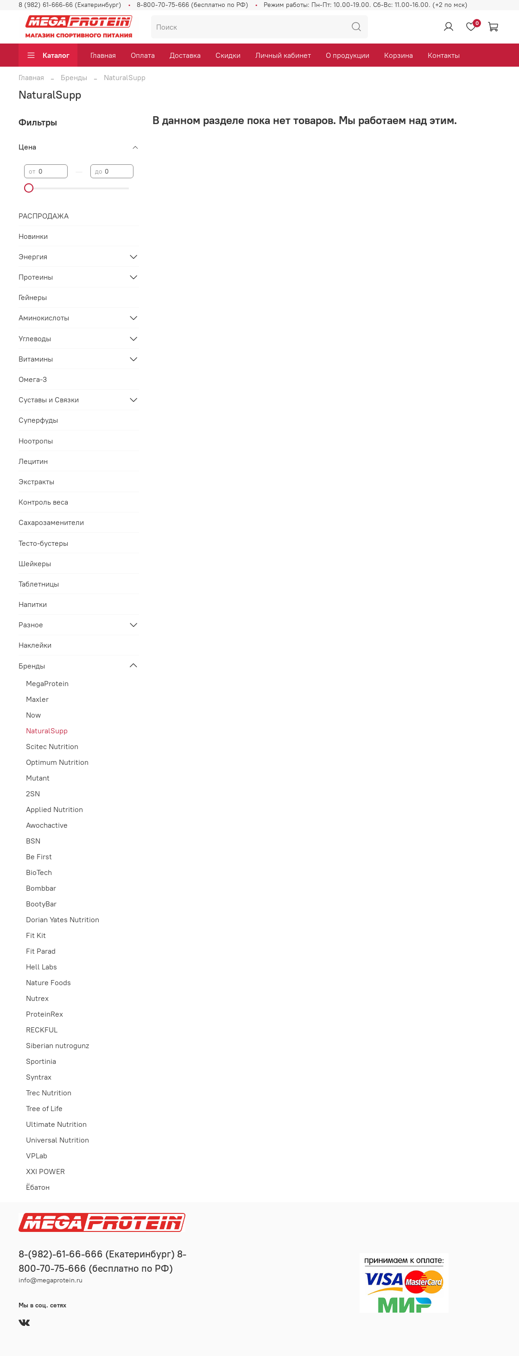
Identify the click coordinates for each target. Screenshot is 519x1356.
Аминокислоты (44, 317)
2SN (33, 793)
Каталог (48, 55)
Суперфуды (38, 420)
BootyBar (41, 903)
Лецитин (33, 461)
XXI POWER (45, 1171)
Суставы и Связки (49, 399)
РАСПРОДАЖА (44, 215)
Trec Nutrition (48, 1092)
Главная (103, 55)
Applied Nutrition (54, 809)
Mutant (38, 777)
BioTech (39, 872)
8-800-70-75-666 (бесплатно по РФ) (192, 4)
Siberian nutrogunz (57, 1045)
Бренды (74, 77)
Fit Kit (36, 935)
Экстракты (36, 481)
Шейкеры (35, 563)
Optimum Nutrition (57, 762)
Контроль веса (43, 501)
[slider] (29, 188)
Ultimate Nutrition (56, 1124)
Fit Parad (41, 951)
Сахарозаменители (51, 522)
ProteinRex (44, 1014)
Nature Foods (48, 982)
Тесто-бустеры (43, 543)
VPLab (36, 1155)
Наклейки (35, 645)
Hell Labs (41, 966)
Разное (31, 624)
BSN (33, 840)
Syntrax (38, 1076)
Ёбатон (38, 1187)
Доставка (185, 55)
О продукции (347, 55)
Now (33, 714)
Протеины (36, 276)
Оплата (143, 55)
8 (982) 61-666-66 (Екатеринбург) (70, 4)
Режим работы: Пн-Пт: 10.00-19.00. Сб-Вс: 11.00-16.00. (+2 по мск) (366, 4)
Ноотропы (36, 440)
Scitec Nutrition (52, 746)
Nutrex (37, 998)
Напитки (33, 604)
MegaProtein (47, 683)
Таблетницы (39, 583)
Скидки (228, 55)
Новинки (33, 236)
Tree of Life (44, 1108)
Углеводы (35, 338)
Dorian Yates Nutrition (62, 919)
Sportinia (41, 1061)
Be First (39, 856)
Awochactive (47, 825)
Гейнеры (33, 297)
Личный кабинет (283, 55)
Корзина (398, 55)
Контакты (444, 55)
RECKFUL (41, 1029)
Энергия (33, 256)
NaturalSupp (47, 730)
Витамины (36, 358)
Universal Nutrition (57, 1139)
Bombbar (41, 888)
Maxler (37, 699)
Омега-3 (33, 379)
